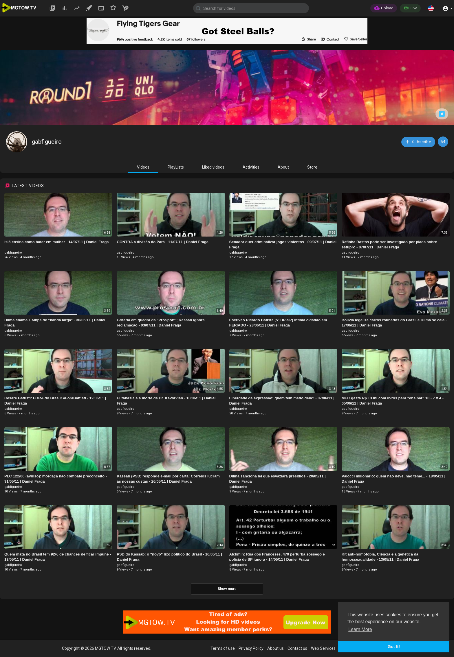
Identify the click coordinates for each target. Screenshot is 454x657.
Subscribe (418, 141)
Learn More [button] (360, 629)
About (283, 167)
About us (275, 648)
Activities (251, 167)
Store (312, 167)
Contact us (297, 648)
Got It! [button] (394, 646)
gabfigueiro (47, 141)
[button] (431, 8)
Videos (143, 167)
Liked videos (213, 167)
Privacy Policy (251, 648)
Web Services (323, 648)
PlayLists (176, 167)
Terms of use (222, 648)
